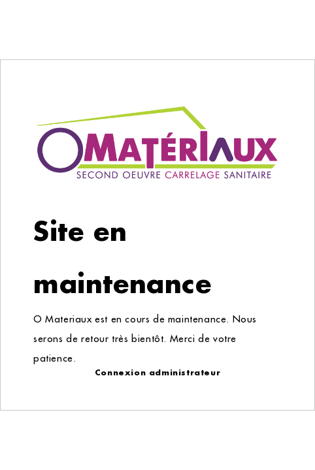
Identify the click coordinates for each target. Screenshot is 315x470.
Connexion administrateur (157, 372)
